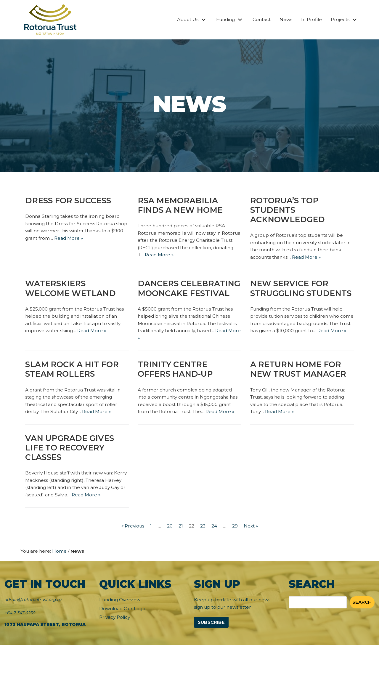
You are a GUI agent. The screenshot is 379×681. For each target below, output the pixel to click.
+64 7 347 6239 (19, 648)
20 (169, 561)
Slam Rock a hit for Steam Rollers (74, 385)
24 (215, 561)
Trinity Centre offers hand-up (177, 385)
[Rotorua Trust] (50, 19)
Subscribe (212, 658)
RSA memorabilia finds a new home (182, 206)
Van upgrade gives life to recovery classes (71, 473)
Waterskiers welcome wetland (72, 291)
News (283, 20)
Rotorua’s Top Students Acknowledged (289, 211)
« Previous (131, 561)
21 (180, 561)
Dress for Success (70, 201)
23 (203, 561)
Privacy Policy (115, 653)
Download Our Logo (123, 645)
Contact (258, 20)
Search (361, 638)
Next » (252, 561)
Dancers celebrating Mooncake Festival (186, 296)
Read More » (84, 239)
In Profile (310, 20)
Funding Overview (121, 635)
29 (236, 561)
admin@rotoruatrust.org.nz (33, 635)
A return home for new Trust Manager (300, 385)
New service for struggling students (291, 296)
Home (60, 586)
